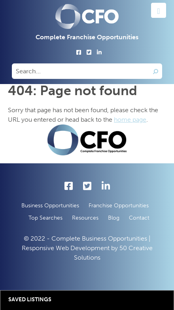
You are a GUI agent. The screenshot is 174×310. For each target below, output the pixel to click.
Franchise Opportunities (119, 205)
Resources (85, 217)
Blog (113, 217)
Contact (139, 217)
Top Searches (45, 217)
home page (130, 119)
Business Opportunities (50, 205)
